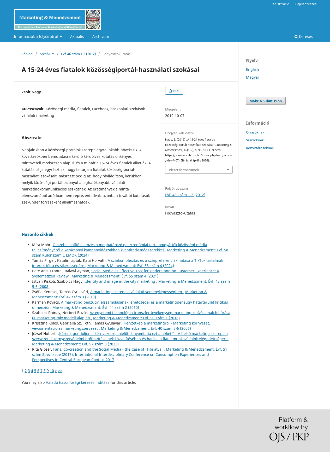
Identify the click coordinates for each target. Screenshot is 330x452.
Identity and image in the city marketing (120, 281)
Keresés (304, 36)
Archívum (100, 36)
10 (52, 370)
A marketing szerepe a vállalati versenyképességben (136, 291)
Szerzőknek (255, 140)
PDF (175, 90)
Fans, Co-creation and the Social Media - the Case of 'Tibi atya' (108, 349)
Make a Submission (266, 100)
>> (60, 370)
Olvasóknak (255, 132)
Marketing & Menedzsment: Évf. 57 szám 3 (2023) (75, 343)
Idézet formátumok (184, 169)
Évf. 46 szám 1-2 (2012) (78, 53)
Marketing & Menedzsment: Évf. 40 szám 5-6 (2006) (146, 328)
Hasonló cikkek (37, 234)
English (252, 69)
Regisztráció (280, 4)
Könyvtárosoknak (260, 148)
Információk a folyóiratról (36, 36)
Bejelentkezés (305, 4)
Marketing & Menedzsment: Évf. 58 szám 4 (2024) (130, 265)
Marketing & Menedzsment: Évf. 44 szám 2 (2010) (95, 307)
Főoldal (27, 53)
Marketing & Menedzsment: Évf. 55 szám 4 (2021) (115, 276)
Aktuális (77, 36)
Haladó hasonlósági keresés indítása (78, 382)
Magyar (252, 77)
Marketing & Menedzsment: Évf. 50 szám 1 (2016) (136, 317)
